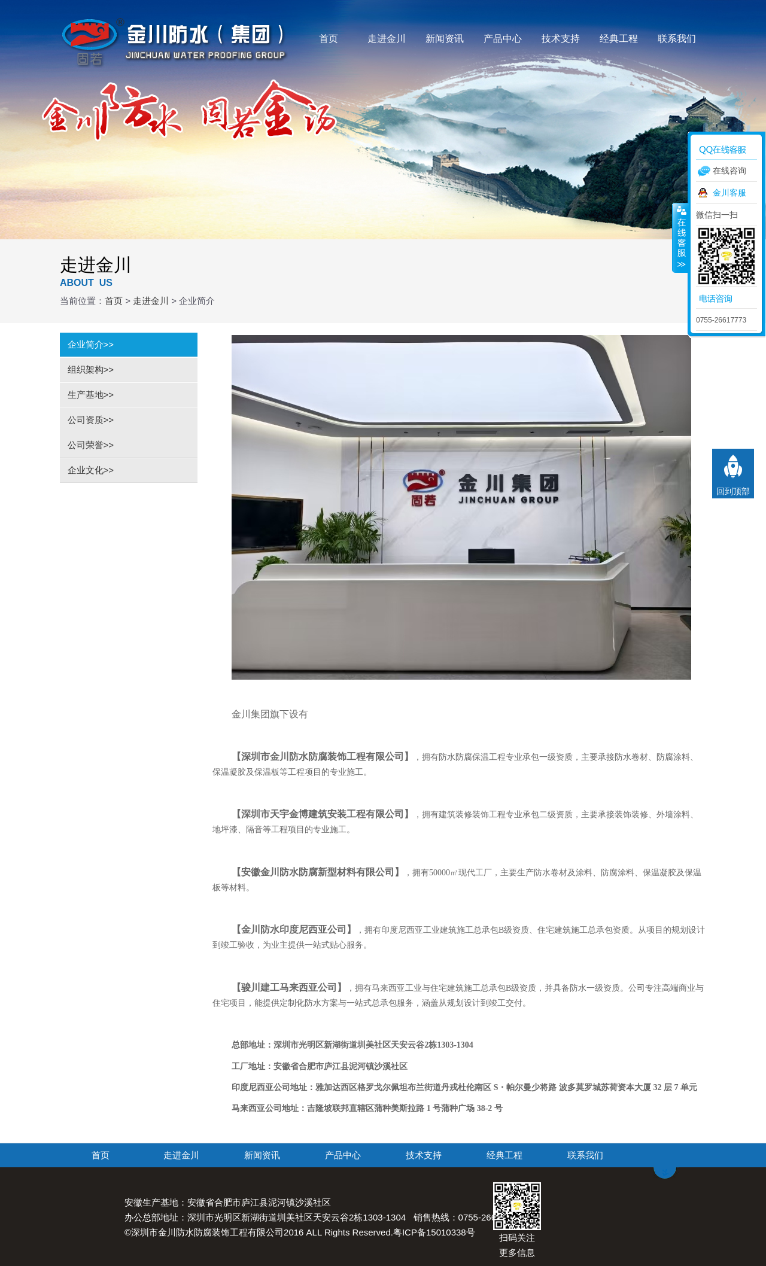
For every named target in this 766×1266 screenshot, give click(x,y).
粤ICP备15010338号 (434, 1232)
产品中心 (503, 39)
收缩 (680, 237)
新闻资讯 (444, 39)
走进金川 (386, 39)
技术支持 (561, 39)
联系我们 (677, 39)
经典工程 (619, 39)
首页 (328, 39)
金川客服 (729, 192)
